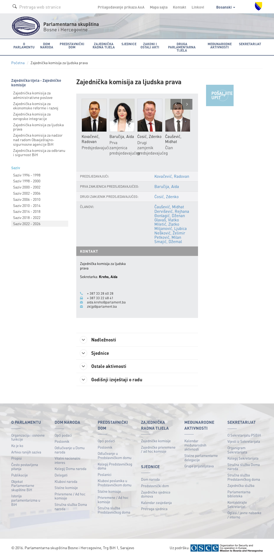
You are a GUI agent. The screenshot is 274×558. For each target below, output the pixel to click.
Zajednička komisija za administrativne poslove (32, 94)
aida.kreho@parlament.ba (106, 302)
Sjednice (95, 353)
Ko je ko (17, 446)
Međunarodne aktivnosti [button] (220, 45)
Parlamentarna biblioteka (238, 494)
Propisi (16, 458)
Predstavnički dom (155, 486)
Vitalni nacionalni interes (67, 460)
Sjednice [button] (128, 44)
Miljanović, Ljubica (170, 228)
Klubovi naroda (66, 481)
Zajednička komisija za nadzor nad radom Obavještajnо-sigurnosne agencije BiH (38, 140)
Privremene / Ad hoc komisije (70, 496)
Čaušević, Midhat (169, 206)
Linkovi (198, 7)
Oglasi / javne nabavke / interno (244, 515)
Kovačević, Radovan (171, 176)
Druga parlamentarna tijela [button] (181, 47)
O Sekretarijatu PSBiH (244, 435)
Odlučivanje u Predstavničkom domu (114, 456)
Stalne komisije (66, 488)
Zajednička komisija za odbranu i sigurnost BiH (39, 152)
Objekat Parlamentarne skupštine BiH (22, 485)
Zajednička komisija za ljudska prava (38, 126)
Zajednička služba (240, 486)
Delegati (61, 475)
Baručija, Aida (166, 186)
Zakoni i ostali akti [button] (149, 45)
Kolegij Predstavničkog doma (115, 466)
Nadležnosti (99, 339)
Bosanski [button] (225, 7)
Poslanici (104, 474)
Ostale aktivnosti (104, 366)
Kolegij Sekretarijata (242, 458)
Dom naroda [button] (46, 45)
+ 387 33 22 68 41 (100, 297)
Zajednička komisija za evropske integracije (32, 116)
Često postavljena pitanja (24, 467)
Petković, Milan (167, 237)
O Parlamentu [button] (24, 45)
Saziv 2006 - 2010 (26, 199)
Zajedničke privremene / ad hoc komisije (158, 449)
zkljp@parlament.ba (102, 306)
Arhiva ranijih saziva (26, 452)
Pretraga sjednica (154, 509)
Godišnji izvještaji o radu (112, 380)
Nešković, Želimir (169, 232)
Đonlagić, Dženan (169, 215)
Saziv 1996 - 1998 (26, 174)
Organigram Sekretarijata (237, 450)
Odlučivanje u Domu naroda (70, 450)
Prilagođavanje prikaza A (121, 7)
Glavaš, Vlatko (166, 219)
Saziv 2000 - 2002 (26, 186)
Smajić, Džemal (168, 241)
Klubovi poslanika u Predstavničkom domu (114, 483)
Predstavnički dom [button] (71, 45)
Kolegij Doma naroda (70, 469)
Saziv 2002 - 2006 (26, 193)
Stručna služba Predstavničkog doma (114, 510)
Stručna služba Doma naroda (71, 507)
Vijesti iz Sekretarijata (243, 442)
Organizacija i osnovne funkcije (28, 437)
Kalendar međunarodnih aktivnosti (195, 445)
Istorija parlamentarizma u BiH (25, 500)
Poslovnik (62, 442)
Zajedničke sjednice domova (155, 494)
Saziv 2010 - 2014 (26, 205)
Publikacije (19, 475)
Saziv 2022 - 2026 (26, 223)
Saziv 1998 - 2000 (26, 180)
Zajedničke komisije (156, 441)
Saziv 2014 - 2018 (26, 211)
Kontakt (179, 7)
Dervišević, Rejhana (171, 211)
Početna (18, 62)
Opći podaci (63, 435)
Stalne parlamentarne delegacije (201, 458)
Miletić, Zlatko (166, 224)
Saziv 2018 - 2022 (26, 217)
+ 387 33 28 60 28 (100, 293)
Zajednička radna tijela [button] (103, 45)
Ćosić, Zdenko (166, 196)
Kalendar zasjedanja (156, 503)
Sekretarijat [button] (250, 44)
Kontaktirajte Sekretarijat (237, 505)
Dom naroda (150, 480)
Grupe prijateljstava (199, 466)
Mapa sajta (159, 7)
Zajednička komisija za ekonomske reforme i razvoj (35, 105)
